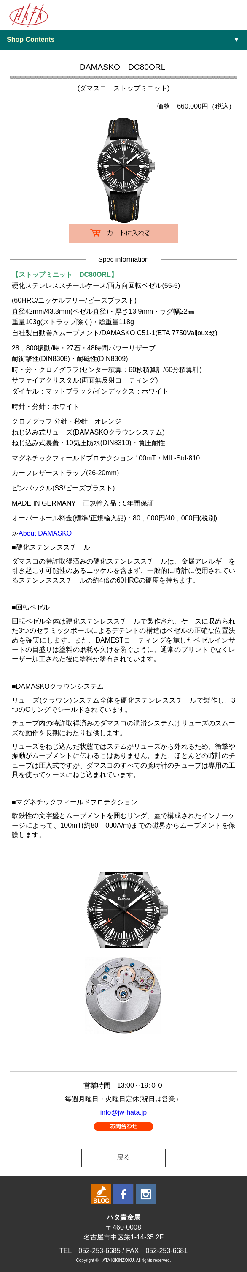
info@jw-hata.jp (123, 1112)
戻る (123, 1157)
